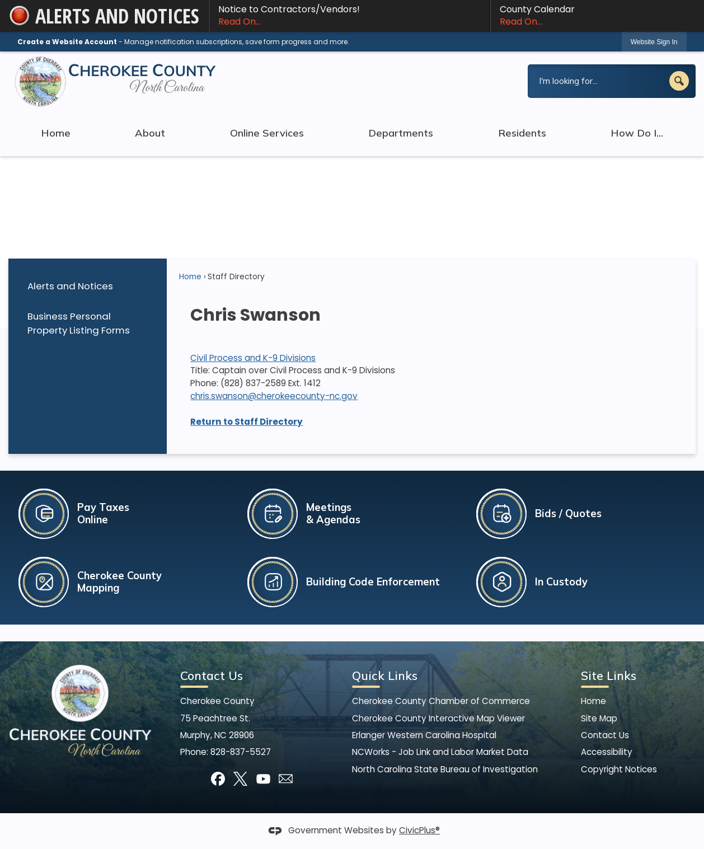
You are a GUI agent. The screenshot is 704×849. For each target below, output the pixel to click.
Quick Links (384, 675)
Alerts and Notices (70, 286)
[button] (679, 81)
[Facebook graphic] (218, 779)
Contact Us (605, 735)
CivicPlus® (419, 830)
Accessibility (606, 752)
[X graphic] (240, 779)
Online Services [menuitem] (267, 132)
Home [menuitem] (56, 132)
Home (190, 276)
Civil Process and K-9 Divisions (253, 358)
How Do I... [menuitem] (637, 132)
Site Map (599, 718)
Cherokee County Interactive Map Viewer (438, 718)
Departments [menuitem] (400, 132)
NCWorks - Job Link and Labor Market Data (440, 752)
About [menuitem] (150, 132)
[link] (654, 41)
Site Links (608, 675)
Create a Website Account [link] (67, 41)
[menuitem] (87, 286)
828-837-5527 (240, 752)
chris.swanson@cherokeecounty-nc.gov (274, 396)
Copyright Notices (619, 769)
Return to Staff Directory (246, 422)
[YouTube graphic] (263, 779)
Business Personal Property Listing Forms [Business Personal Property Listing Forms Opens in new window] (78, 323)
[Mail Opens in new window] (286, 779)
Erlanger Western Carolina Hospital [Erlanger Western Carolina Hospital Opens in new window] (424, 735)
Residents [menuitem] (522, 132)
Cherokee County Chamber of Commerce (441, 701)
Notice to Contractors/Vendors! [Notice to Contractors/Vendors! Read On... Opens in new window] (349, 16)
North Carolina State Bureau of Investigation (445, 769)
